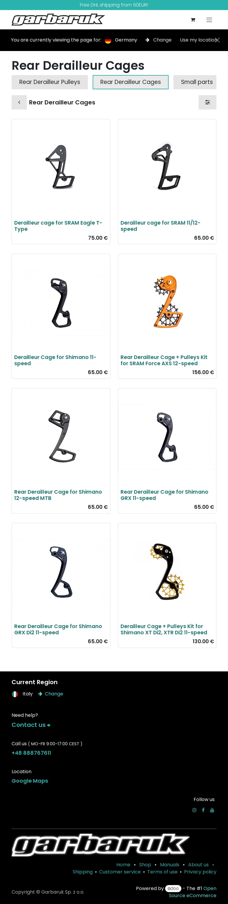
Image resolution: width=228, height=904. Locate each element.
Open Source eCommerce (192, 892)
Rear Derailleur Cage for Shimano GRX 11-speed (164, 495)
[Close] (217, 40)
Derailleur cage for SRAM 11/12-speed (161, 226)
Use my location (198, 39)
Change (159, 39)
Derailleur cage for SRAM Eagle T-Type (58, 226)
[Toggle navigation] (209, 20)
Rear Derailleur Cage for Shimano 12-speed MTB (58, 495)
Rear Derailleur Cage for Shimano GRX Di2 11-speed (58, 629)
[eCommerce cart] (193, 20)
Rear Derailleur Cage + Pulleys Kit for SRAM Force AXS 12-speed (164, 360)
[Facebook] (203, 810)
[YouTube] (212, 810)
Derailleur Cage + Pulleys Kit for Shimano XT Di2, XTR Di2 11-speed (164, 629)
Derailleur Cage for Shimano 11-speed (55, 360)
